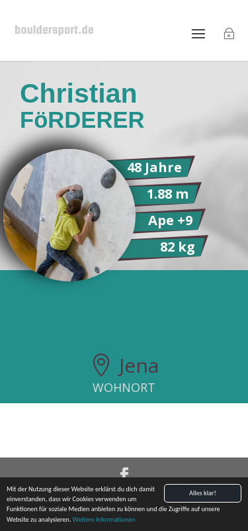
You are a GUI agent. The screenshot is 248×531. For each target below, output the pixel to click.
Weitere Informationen (104, 520)
